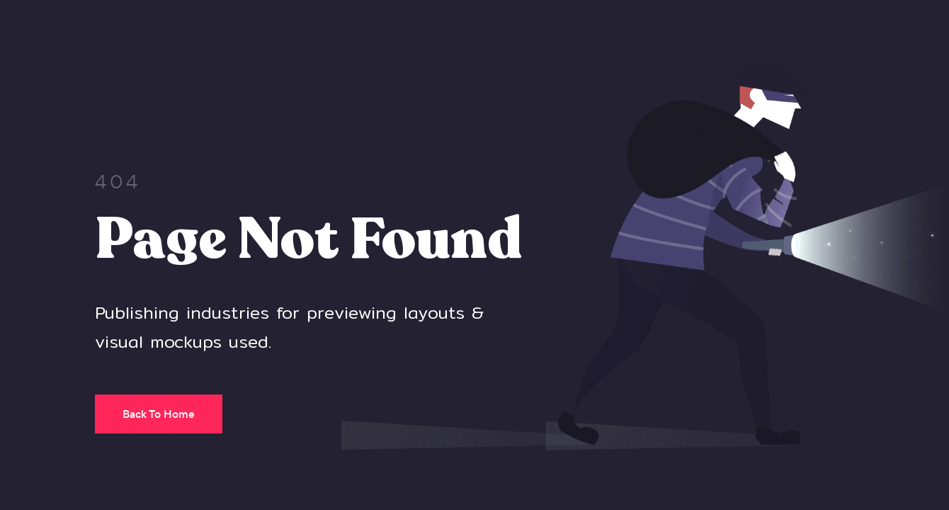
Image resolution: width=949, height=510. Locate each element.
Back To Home (159, 414)
